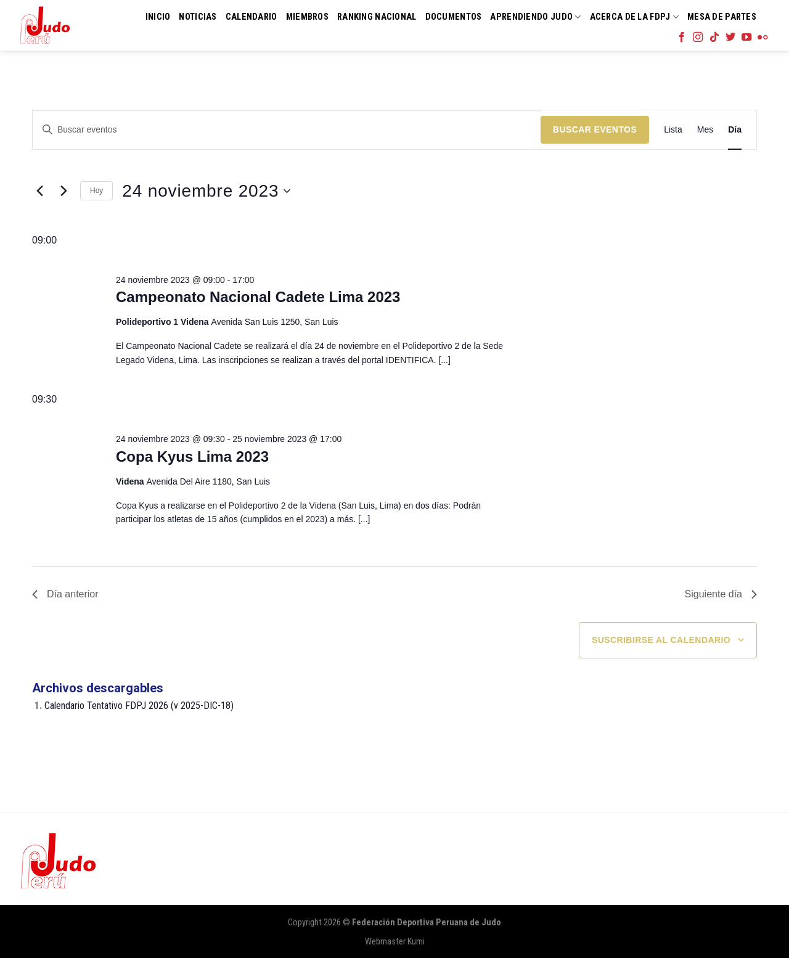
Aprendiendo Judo (535, 17)
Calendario (251, 17)
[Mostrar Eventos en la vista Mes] (705, 129)
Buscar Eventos (595, 129)
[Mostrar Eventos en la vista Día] (735, 129)
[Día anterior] (39, 191)
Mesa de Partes (721, 17)
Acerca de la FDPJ (634, 17)
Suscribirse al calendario (661, 640)
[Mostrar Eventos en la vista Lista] (673, 129)
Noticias (197, 17)
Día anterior (65, 594)
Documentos (453, 17)
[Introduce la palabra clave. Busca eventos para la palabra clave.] (287, 129)
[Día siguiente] (63, 191)
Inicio (158, 17)
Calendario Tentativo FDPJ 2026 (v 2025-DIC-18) (139, 705)
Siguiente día (721, 594)
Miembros (307, 17)
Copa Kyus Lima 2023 (192, 456)
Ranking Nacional (377, 17)
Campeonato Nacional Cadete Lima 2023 (258, 297)
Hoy (96, 190)
